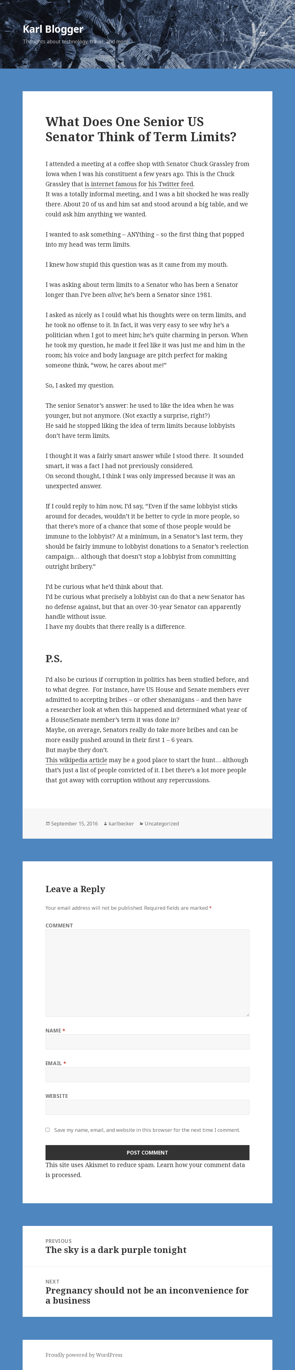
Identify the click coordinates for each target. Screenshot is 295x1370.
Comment (59, 925)
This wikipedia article (76, 760)
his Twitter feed (170, 184)
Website (57, 1096)
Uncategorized (162, 823)
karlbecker (121, 823)
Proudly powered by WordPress (84, 1354)
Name (56, 1030)
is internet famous (111, 184)
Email (56, 1063)
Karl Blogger (53, 29)
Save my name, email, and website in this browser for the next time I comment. (147, 1130)
